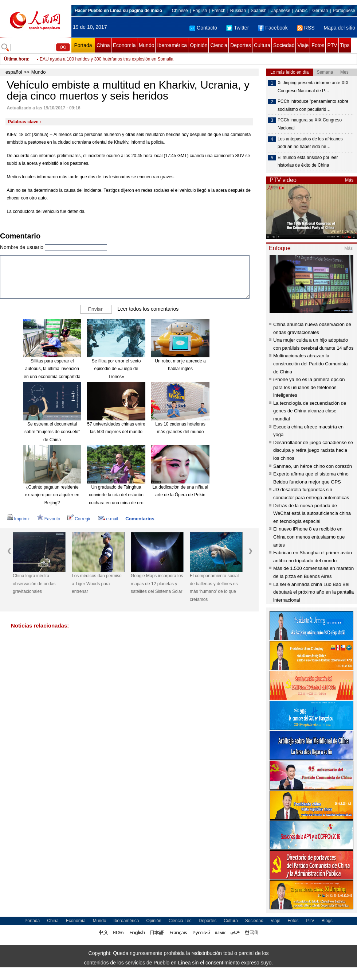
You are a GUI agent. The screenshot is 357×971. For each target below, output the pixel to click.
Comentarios (139, 518)
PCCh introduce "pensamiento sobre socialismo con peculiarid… (313, 105)
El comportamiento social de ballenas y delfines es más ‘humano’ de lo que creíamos (214, 587)
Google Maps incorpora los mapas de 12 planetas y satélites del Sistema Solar (157, 583)
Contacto (203, 28)
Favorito (48, 518)
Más (349, 180)
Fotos (317, 45)
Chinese (180, 10)
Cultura (262, 45)
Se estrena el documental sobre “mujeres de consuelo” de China (52, 432)
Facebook (272, 28)
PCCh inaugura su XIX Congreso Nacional (310, 124)
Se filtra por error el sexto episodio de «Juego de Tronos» (116, 368)
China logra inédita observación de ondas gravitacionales (34, 583)
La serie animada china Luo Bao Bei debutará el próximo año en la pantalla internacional (313, 592)
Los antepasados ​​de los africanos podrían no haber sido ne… (310, 142)
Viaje (303, 45)
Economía (124, 45)
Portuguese (344, 10)
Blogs (327, 920)
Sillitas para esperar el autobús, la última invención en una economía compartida (52, 368)
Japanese (280, 10)
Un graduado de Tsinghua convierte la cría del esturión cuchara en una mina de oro (116, 495)
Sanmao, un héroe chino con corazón (312, 466)
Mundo (146, 45)
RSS (306, 28)
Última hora (16, 59)
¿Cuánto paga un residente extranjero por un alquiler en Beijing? (52, 495)
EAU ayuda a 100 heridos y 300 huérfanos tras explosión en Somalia (106, 59)
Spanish (258, 10)
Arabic (301, 10)
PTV (332, 45)
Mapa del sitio (339, 28)
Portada (83, 45)
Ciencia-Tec (180, 920)
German (320, 10)
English (200, 10)
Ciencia (218, 45)
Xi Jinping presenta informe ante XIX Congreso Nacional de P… (313, 86)
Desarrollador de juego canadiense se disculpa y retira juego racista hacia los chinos (313, 450)
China (103, 45)
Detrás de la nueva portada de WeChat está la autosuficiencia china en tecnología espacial (312, 513)
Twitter (237, 28)
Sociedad (283, 45)
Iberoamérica (172, 45)
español (13, 72)
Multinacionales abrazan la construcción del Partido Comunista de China (310, 363)
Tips (345, 45)
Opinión (198, 45)
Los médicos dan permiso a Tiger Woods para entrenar (97, 583)
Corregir (78, 518)
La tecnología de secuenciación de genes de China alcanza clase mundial (309, 411)
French (218, 10)
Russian (238, 10)
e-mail (108, 518)
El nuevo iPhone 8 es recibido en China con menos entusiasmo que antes (309, 536)
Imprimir (18, 518)
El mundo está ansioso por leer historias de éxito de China (308, 161)
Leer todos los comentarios (147, 308)
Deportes (240, 45)
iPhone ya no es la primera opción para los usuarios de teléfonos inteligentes (309, 387)
